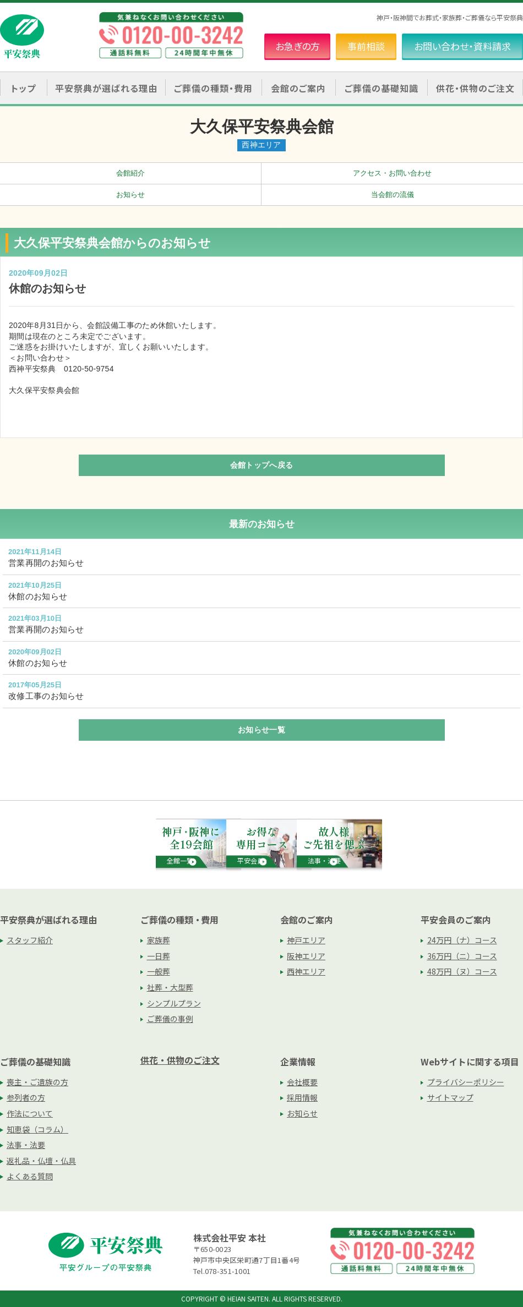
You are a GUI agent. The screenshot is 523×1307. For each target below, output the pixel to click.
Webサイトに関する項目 (470, 1061)
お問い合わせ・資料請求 (462, 46)
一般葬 (158, 971)
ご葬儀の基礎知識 (35, 1061)
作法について (30, 1113)
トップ (23, 88)
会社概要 (302, 1081)
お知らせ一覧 (261, 729)
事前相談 (366, 46)
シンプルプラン (174, 1003)
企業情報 (297, 1061)
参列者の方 (26, 1097)
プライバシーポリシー (465, 1081)
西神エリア (306, 971)
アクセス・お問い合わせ (392, 173)
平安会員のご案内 (456, 919)
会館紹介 (130, 173)
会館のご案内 (306, 919)
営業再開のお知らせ (46, 562)
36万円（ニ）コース (462, 955)
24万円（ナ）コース (462, 939)
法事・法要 (26, 1144)
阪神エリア (306, 955)
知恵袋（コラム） (37, 1129)
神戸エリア (306, 939)
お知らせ (130, 194)
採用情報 (302, 1097)
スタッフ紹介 (30, 939)
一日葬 (158, 955)
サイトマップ (450, 1097)
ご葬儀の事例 (170, 1018)
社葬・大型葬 (170, 987)
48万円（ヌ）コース (462, 971)
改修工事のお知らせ (46, 696)
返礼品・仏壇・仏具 (41, 1160)
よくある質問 (30, 1176)
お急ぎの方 (297, 46)
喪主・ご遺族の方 (37, 1081)
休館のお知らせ (37, 596)
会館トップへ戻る (261, 465)
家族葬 (158, 939)
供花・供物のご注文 (475, 88)
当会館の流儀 (392, 194)
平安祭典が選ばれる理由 (48, 919)
